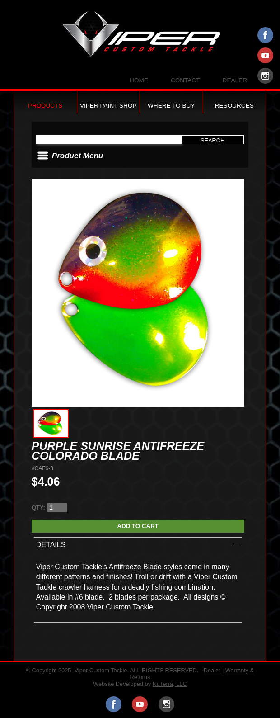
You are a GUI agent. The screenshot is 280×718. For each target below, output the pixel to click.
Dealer (235, 80)
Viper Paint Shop (108, 105)
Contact (185, 80)
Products (45, 105)
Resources (234, 105)
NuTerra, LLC (170, 683)
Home (139, 80)
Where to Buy (171, 105)
